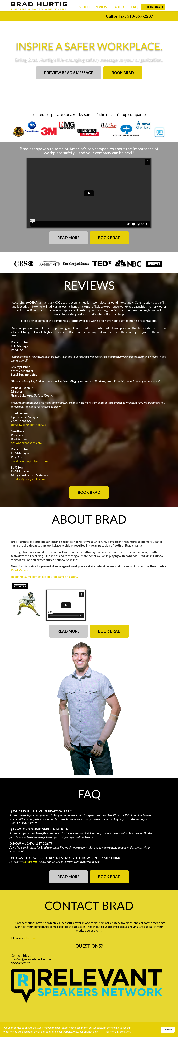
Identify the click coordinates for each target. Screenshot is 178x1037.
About (120, 7)
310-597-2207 (140, 16)
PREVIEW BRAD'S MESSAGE (68, 72)
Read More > (19, 570)
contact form (30, 862)
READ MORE (68, 237)
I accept (167, 1029)
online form (29, 937)
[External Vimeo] (66, 605)
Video (84, 7)
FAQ (134, 7)
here (102, 1031)
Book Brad (153, 7)
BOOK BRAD (123, 72)
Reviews (102, 7)
